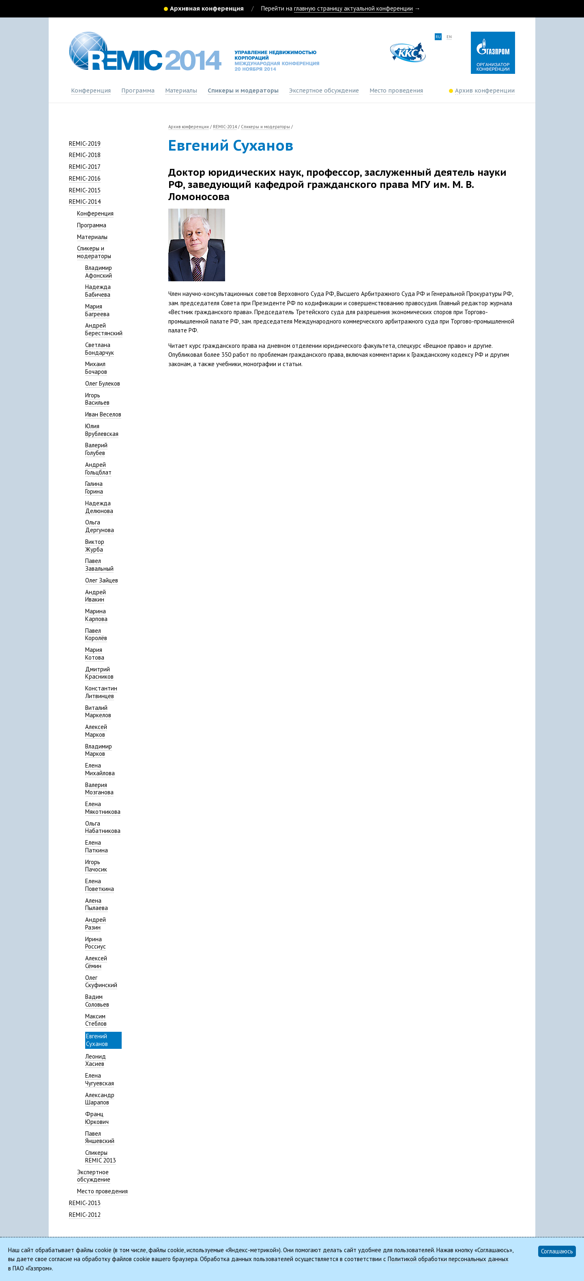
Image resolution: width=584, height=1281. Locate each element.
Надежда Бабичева (98, 290)
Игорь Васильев (97, 399)
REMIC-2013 (85, 1203)
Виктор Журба (94, 545)
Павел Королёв (96, 634)
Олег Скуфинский (101, 981)
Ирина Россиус (95, 943)
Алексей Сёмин (96, 962)
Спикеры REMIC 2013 (100, 1156)
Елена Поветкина (99, 885)
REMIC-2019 (85, 143)
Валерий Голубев (96, 449)
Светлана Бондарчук (99, 348)
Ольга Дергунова (99, 526)
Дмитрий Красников (99, 673)
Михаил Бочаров (96, 367)
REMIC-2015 (85, 190)
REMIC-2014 (85, 201)
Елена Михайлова (100, 769)
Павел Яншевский (99, 1137)
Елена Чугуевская (99, 1079)
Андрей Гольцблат (98, 468)
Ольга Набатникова (102, 827)
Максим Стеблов (96, 1020)
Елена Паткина (96, 846)
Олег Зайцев (101, 580)
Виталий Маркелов (98, 711)
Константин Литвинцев (101, 692)
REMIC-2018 (85, 155)
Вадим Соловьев (97, 1000)
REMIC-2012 (85, 1214)
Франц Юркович (97, 1118)
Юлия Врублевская (101, 430)
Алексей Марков (96, 730)
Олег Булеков (102, 383)
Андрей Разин (95, 923)
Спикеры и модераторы (243, 90)
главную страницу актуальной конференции (353, 8)
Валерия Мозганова (99, 788)
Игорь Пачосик (96, 865)
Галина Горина (94, 487)
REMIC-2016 (85, 178)
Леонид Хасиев (95, 1060)
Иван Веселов (103, 414)
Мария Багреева (97, 310)
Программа (138, 90)
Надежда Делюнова (99, 507)
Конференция (91, 90)
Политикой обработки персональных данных (448, 1259)
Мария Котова (94, 653)
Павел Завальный (99, 564)
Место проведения (396, 90)
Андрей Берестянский (103, 329)
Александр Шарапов (99, 1098)
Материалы (181, 90)
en (449, 36)
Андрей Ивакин (95, 596)
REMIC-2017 (85, 166)
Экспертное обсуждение (324, 90)
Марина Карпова (96, 615)
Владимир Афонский (98, 271)
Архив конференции (188, 126)
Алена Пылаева (96, 904)
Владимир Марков (98, 750)
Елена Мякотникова (102, 807)
